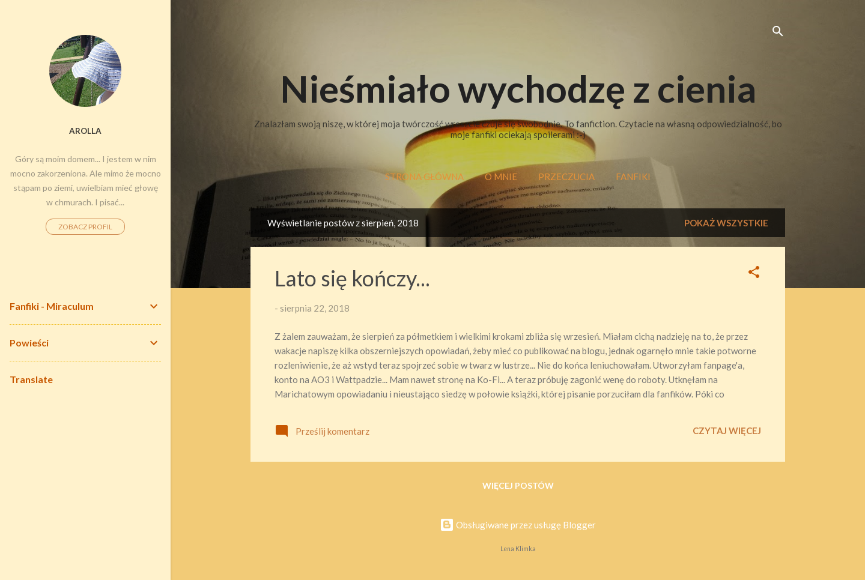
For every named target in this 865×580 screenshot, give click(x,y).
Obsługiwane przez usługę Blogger (518, 524)
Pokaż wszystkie (726, 222)
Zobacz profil (85, 226)
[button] (754, 274)
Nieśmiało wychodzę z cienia (518, 88)
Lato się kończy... (352, 278)
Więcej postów (518, 485)
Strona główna (424, 176)
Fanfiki (633, 176)
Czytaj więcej (727, 430)
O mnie (501, 176)
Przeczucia (566, 176)
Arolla (85, 131)
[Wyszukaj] (778, 32)
